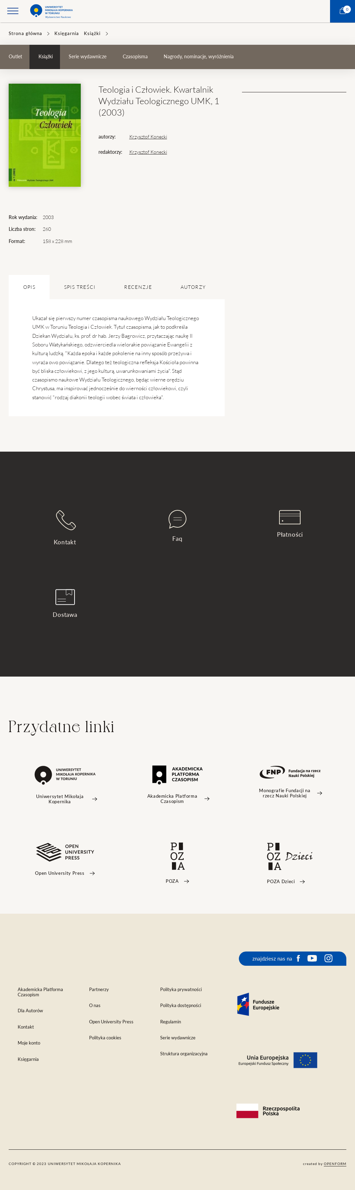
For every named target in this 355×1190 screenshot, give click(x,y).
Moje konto (29, 1043)
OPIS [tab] (29, 287)
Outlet (15, 56)
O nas (95, 1005)
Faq (177, 526)
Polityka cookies (105, 1037)
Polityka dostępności (180, 1005)
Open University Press (111, 1021)
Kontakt (65, 527)
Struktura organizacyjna (184, 1053)
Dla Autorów (30, 1010)
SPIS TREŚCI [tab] (80, 287)
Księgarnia (66, 33)
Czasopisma (135, 56)
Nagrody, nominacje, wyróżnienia (199, 56)
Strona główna (25, 33)
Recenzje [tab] (138, 287)
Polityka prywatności (181, 989)
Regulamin (170, 1021)
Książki (92, 33)
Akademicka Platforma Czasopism (40, 992)
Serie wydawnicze (87, 56)
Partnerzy (99, 989)
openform (335, 1164)
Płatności (290, 524)
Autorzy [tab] (193, 287)
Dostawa (65, 603)
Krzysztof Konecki (148, 137)
